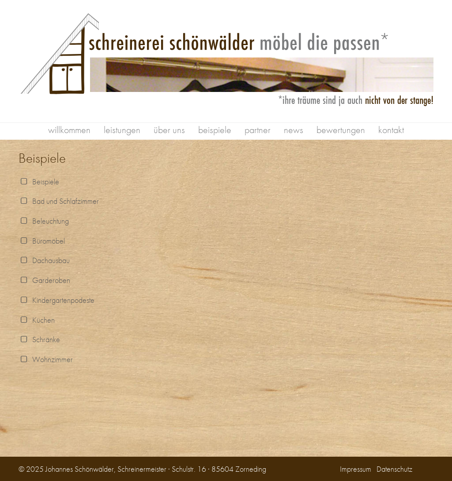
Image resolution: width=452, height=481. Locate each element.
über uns (169, 129)
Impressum (355, 469)
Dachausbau (44, 260)
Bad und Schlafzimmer (59, 201)
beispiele (214, 129)
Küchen (37, 320)
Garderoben (44, 280)
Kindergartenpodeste (56, 300)
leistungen (122, 129)
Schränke (39, 339)
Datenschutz (394, 469)
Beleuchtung (44, 221)
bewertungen (340, 129)
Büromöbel (42, 241)
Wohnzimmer (46, 359)
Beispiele (39, 181)
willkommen (69, 129)
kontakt (391, 129)
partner (258, 129)
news (293, 129)
